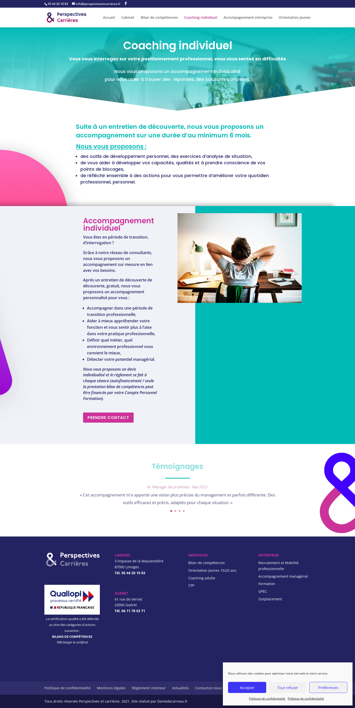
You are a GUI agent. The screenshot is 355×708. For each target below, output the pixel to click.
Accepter (247, 687)
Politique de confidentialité (267, 698)
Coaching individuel (200, 18)
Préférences (328, 687)
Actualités (180, 688)
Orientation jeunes (295, 18)
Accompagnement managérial (283, 576)
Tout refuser (287, 687)
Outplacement (270, 599)
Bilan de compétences (159, 18)
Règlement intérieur (149, 688)
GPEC (262, 591)
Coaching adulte (201, 578)
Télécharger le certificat (72, 642)
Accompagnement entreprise (248, 18)
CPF (191, 585)
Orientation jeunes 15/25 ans (212, 570)
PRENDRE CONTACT (108, 417)
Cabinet (127, 18)
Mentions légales (111, 688)
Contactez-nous (208, 688)
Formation (266, 583)
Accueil (109, 18)
